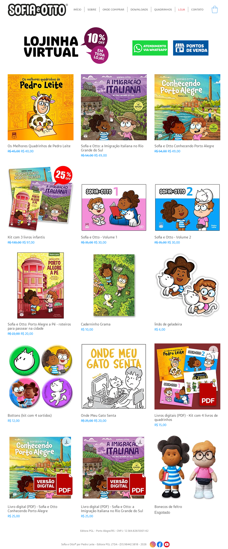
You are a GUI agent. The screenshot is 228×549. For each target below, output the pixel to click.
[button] (215, 9)
